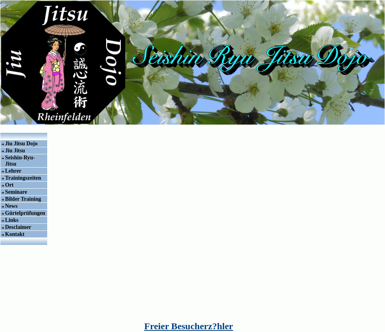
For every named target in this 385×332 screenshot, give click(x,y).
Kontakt (15, 234)
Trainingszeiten (23, 178)
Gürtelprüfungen (25, 213)
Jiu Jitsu (15, 151)
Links (11, 220)
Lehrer (13, 171)
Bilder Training (23, 199)
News (11, 206)
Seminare (16, 192)
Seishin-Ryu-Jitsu (20, 161)
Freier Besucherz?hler (188, 326)
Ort (9, 185)
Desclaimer (18, 227)
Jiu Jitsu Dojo (21, 143)
